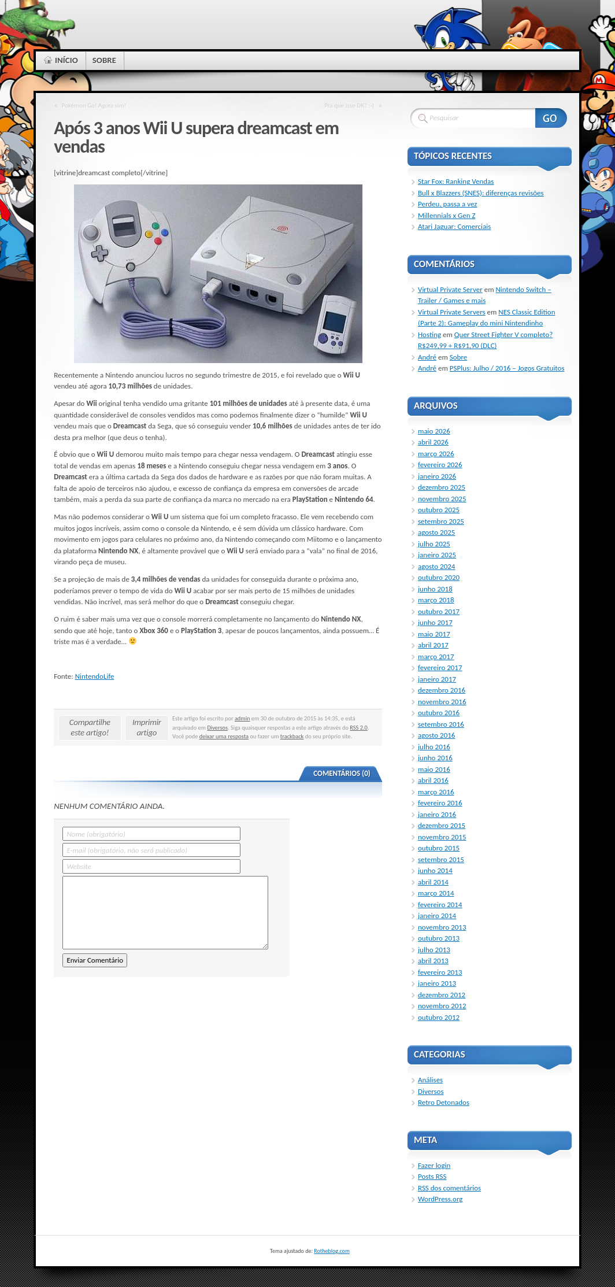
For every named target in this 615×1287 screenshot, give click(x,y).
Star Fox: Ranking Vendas (456, 181)
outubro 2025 (439, 509)
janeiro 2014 (437, 915)
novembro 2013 (442, 927)
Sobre (459, 357)
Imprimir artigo (146, 727)
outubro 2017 (439, 611)
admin (242, 718)
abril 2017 (433, 645)
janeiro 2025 (437, 554)
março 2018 (436, 600)
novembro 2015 (442, 837)
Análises (430, 1079)
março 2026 (436, 453)
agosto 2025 (436, 532)
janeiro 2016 (437, 814)
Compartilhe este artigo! (89, 727)
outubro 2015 (439, 848)
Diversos (217, 727)
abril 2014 (433, 882)
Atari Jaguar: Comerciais (454, 226)
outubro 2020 (439, 577)
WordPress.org (440, 1198)
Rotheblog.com (332, 1251)
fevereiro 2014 (440, 904)
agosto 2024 (436, 566)
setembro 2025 (441, 521)
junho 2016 (435, 757)
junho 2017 (435, 622)
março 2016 (436, 791)
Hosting (429, 334)
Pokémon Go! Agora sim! (94, 105)
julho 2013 (434, 949)
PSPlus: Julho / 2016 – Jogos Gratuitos (507, 368)
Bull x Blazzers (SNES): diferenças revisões (481, 192)
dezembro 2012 (441, 994)
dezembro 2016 (441, 690)
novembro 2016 (442, 701)
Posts (432, 1176)
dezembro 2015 (441, 825)
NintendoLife (94, 676)
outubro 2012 (439, 1017)
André (427, 357)
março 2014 (436, 893)
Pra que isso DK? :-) (349, 105)
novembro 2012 (442, 1005)
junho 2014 (435, 870)
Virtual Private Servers (452, 312)
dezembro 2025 (441, 487)
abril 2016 (433, 780)
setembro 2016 (441, 724)
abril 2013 (433, 960)
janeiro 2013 (437, 983)
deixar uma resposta (224, 736)
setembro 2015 (441, 859)
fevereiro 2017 (440, 667)
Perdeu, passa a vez (447, 203)
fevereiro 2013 (440, 972)
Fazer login (434, 1165)
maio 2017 (434, 634)
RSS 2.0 (359, 727)
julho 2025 (434, 543)
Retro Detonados (443, 1102)
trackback (292, 736)
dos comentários (449, 1188)
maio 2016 (434, 769)
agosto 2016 (436, 735)
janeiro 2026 (437, 476)
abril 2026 (433, 442)
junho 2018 (435, 589)
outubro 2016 (439, 712)
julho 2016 (434, 746)
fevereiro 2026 (440, 464)
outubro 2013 (439, 938)
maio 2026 (434, 431)
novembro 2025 (442, 498)
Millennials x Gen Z (447, 215)
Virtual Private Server (450, 289)
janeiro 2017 (437, 679)
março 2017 (436, 656)
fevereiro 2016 (440, 802)
